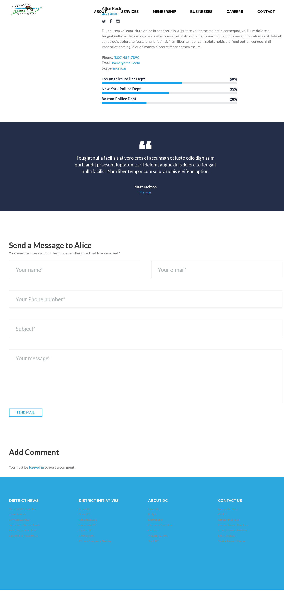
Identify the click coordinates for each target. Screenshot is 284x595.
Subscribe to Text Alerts (22, 530)
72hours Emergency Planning (95, 541)
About (100, 11)
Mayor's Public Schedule (22, 508)
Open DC (153, 508)
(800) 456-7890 (126, 57)
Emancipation (155, 519)
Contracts (154, 530)
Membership (164, 11)
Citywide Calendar (19, 519)
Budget (152, 514)
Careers (235, 11)
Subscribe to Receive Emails (24, 525)
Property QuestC (158, 535)
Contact (266, 11)
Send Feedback (226, 535)
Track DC (153, 541)
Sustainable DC (87, 525)
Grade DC (84, 514)
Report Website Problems (232, 530)
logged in (36, 467)
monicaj (119, 68)
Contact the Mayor (228, 519)
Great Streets (86, 535)
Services (130, 11)
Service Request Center (231, 541)
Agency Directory (228, 508)
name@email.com (126, 63)
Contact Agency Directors (233, 525)
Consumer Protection (160, 525)
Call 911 (222, 514)
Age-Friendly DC (88, 519)
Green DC (84, 508)
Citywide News (17, 514)
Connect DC (86, 530)
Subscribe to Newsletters (23, 535)
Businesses (201, 11)
